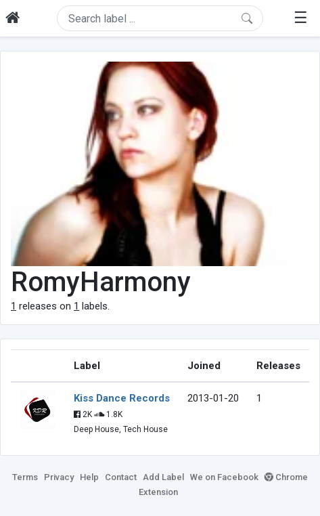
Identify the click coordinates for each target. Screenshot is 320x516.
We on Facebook (224, 477)
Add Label (163, 477)
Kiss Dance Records (122, 398)
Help (89, 477)
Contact (121, 477)
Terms (25, 477)
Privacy (59, 477)
